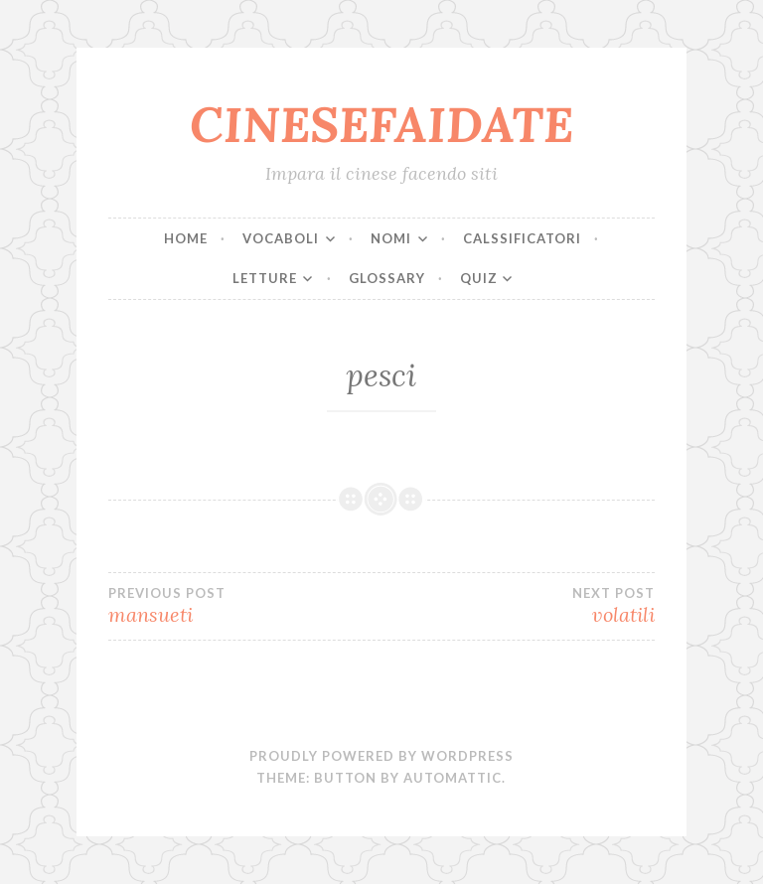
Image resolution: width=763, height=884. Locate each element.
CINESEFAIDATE (381, 124)
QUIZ (479, 278)
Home (186, 238)
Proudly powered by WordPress (381, 756)
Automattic (452, 778)
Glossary (387, 278)
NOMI (391, 238)
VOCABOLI (280, 238)
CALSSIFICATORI (522, 238)
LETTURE (264, 278)
